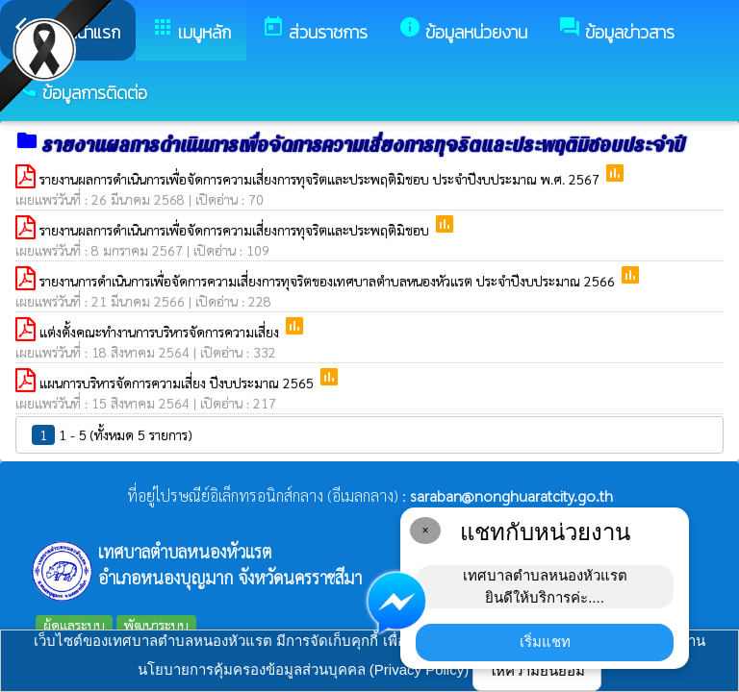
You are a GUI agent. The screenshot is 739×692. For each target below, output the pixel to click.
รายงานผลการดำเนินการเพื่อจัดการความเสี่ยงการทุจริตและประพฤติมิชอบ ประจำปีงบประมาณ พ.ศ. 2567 (321, 178)
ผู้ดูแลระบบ (74, 624)
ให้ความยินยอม (537, 670)
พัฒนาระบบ (156, 624)
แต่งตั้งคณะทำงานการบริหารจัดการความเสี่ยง (161, 331)
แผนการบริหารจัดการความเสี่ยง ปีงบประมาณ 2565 (178, 382)
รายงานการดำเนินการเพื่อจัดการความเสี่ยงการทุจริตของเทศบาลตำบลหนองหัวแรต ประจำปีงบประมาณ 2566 (329, 280)
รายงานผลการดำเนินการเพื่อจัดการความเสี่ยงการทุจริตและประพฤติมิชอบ (236, 229)
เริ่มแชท (545, 641)
